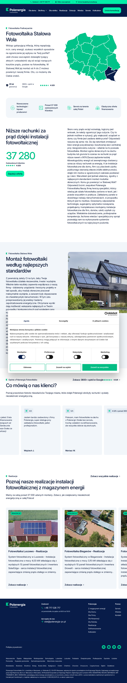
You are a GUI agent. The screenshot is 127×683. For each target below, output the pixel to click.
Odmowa (27, 367)
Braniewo (19, 666)
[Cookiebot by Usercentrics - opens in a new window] (106, 314)
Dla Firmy (92, 615)
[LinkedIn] (114, 647)
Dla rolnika (53, 10)
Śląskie (19, 658)
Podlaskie (75, 658)
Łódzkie (114, 658)
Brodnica (27, 666)
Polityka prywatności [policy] (14, 647)
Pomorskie (9, 661)
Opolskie (107, 658)
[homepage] (15, 10)
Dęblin (103, 666)
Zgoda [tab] (26, 321)
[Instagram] (109, 647)
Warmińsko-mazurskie (54, 661)
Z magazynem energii (96, 608)
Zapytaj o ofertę (15, 173)
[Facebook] (104, 647)
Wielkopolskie (38, 658)
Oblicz (63, 2)
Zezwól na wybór (63, 367)
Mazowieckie (10, 658)
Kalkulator (97, 10)
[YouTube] (119, 647)
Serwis (88, 10)
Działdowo (110, 666)
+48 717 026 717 (52, 607)
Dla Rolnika (92, 622)
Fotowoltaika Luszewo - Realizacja (27, 551)
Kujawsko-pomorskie (22, 661)
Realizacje (63, 10)
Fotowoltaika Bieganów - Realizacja (85, 551)
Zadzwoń (41, 2)
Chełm (60, 666)
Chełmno (67, 666)
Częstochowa (94, 666)
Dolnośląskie (49, 658)
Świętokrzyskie (86, 658)
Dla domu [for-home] (32, 10)
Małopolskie (28, 658)
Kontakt (118, 615)
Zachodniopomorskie (38, 661)
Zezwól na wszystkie (100, 367)
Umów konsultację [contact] (112, 10)
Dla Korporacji (93, 618)
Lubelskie (59, 658)
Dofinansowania (94, 628)
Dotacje (72, 10)
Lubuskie (67, 658)
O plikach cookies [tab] (100, 321)
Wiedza (80, 10)
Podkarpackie (97, 658)
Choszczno (84, 666)
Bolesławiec (10, 666)
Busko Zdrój (42, 666)
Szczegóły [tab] (63, 321)
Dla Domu (92, 612)
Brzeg (34, 666)
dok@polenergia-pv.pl (55, 621)
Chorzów (75, 666)
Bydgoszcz (52, 666)
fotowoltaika (73, 151)
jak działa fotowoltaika (85, 191)
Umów (87, 2)
